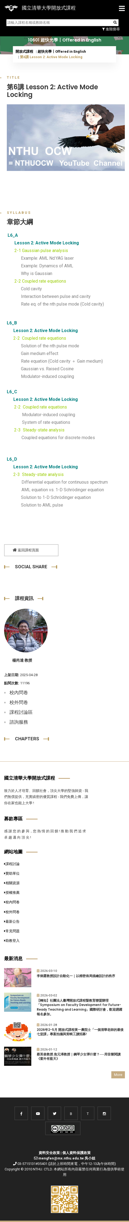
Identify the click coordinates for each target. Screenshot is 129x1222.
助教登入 (12, 941)
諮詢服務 (19, 722)
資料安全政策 (49, 1153)
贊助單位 (12, 873)
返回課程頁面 (26, 550)
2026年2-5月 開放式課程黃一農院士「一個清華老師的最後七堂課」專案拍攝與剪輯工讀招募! (80, 1032)
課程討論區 (21, 712)
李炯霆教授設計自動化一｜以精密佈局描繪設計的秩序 (76, 976)
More (118, 1075)
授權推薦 (12, 892)
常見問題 (12, 931)
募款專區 (13, 818)
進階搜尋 (111, 29)
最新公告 (12, 921)
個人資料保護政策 (76, 1153)
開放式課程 (24, 51)
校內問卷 (19, 692)
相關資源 (12, 883)
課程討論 (12, 864)
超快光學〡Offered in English (62, 51)
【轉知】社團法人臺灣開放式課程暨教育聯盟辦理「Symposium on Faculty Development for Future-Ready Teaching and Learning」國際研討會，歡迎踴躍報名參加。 (79, 1007)
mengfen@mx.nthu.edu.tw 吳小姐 (66, 1158)
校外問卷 (19, 702)
